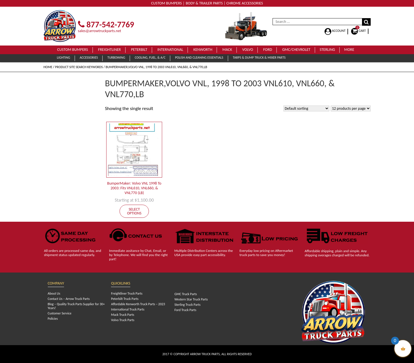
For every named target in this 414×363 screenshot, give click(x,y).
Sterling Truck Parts (187, 305)
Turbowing (116, 57)
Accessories (89, 57)
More (349, 49)
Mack (227, 49)
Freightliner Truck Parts (126, 293)
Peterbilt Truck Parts (124, 299)
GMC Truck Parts (185, 294)
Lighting (63, 57)
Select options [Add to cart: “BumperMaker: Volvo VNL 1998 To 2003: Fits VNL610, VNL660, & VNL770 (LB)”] (134, 211)
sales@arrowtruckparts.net (99, 30)
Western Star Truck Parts (191, 299)
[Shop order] (306, 108)
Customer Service (60, 313)
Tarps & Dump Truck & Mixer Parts (259, 57)
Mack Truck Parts (122, 315)
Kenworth (202, 49)
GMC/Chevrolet (296, 49)
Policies (53, 319)
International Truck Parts (127, 309)
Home (48, 67)
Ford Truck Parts (185, 310)
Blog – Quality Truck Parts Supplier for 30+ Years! (76, 306)
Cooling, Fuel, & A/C (150, 57)
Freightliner (109, 49)
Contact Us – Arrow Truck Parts (69, 299)
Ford (267, 49)
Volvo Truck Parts (122, 320)
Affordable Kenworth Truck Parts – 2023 (138, 304)
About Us (54, 293)
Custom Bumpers (72, 49)
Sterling (327, 49)
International (170, 49)
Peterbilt (139, 49)
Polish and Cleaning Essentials (199, 57)
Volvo (247, 49)
